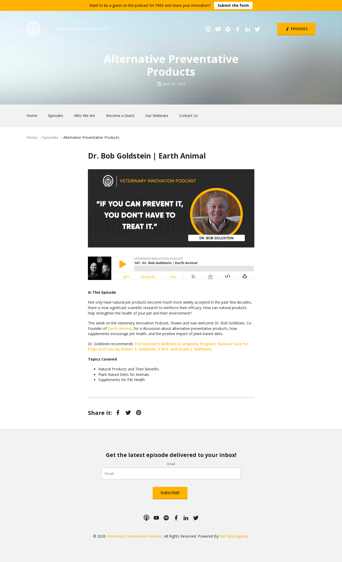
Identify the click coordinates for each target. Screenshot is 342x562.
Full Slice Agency (234, 536)
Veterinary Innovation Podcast (134, 536)
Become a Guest (120, 115)
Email (171, 464)
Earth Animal (120, 328)
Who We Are (84, 115)
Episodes (296, 28)
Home (32, 115)
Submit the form (233, 5)
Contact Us (188, 115)
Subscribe (170, 492)
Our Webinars (156, 115)
